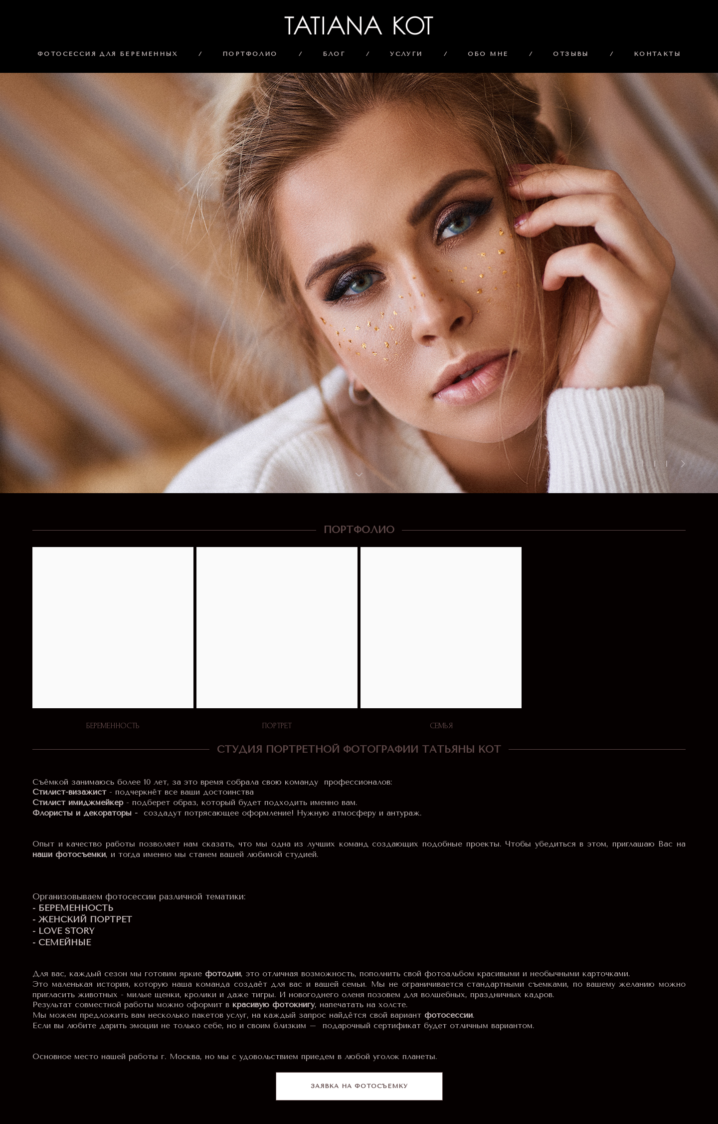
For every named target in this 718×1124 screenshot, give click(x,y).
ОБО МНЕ (488, 53)
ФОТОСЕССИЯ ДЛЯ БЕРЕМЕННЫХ (107, 53)
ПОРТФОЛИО (250, 53)
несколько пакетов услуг (197, 1015)
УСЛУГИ (406, 53)
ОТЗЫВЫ (570, 53)
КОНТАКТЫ (657, 53)
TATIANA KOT (359, 26)
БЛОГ (334, 53)
